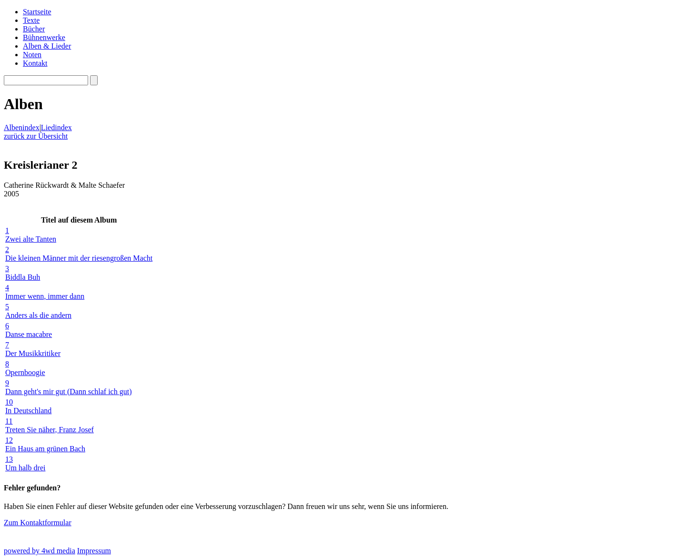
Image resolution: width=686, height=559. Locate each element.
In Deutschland (78, 406)
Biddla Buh (78, 272)
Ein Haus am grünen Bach (78, 444)
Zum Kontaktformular (37, 522)
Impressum (94, 551)
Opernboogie (78, 368)
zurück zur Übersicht (36, 136)
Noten (32, 55)
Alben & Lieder (47, 46)
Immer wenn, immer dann (78, 292)
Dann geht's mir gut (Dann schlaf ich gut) (78, 387)
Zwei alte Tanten (78, 234)
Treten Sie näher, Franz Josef (78, 425)
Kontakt (35, 63)
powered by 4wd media (39, 551)
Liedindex (56, 127)
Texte (31, 20)
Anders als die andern (78, 311)
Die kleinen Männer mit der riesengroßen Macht (78, 253)
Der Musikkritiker (78, 349)
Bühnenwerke (44, 37)
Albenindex (22, 127)
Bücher (34, 29)
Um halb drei (78, 463)
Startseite (37, 12)
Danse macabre (78, 330)
